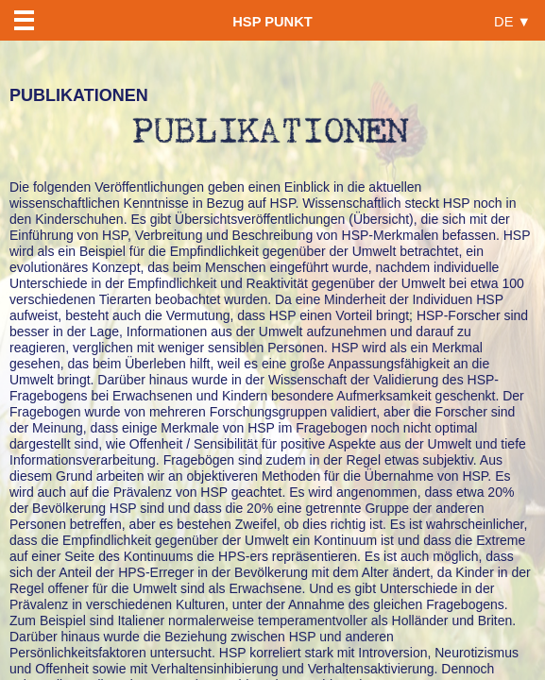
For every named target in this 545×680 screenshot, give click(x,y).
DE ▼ (512, 21)
